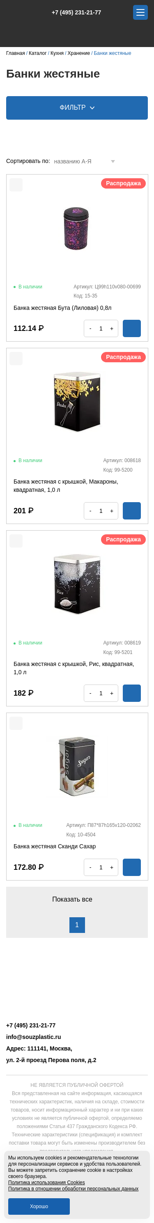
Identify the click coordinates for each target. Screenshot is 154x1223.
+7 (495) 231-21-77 (72, 12)
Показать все (77, 899)
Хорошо (39, 1206)
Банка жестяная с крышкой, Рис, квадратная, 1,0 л (74, 668)
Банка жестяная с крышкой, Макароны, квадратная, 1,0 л (66, 485)
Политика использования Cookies (46, 1182)
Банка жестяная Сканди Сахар (55, 846)
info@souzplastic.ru (33, 1037)
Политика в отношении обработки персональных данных (73, 1189)
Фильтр (77, 107)
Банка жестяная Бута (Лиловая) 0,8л (62, 308)
